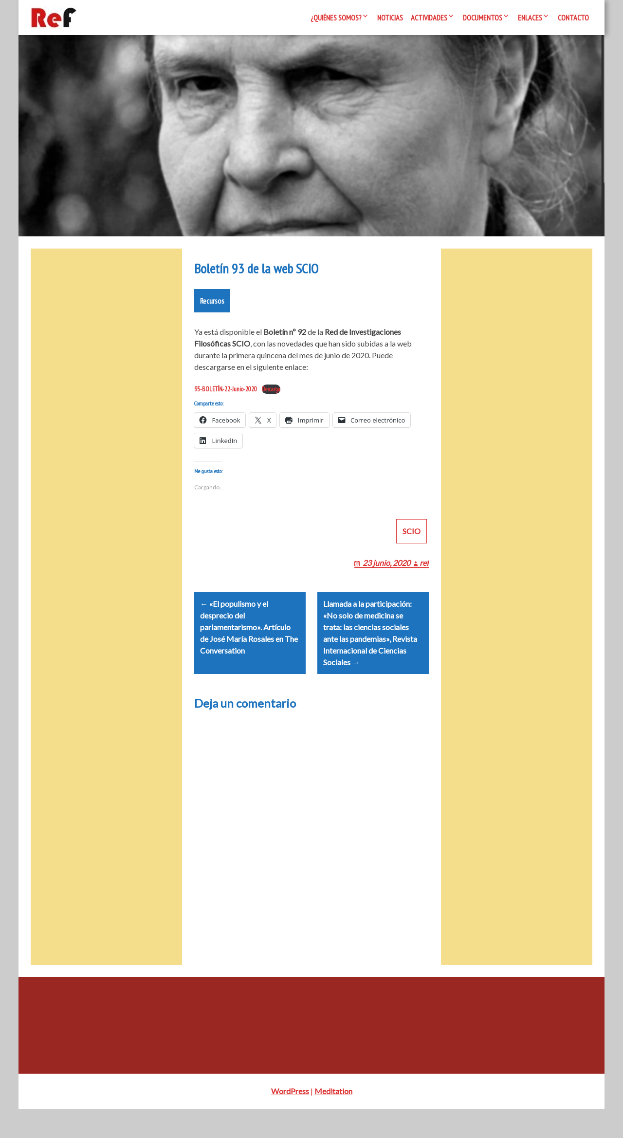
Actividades (429, 17)
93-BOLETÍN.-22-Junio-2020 (225, 395)
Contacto (573, 17)
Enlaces (530, 17)
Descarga (271, 395)
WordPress (290, 1120)
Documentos (482, 17)
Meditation (333, 1120)
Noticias (390, 17)
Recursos (212, 306)
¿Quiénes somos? (336, 17)
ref (424, 580)
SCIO (412, 548)
